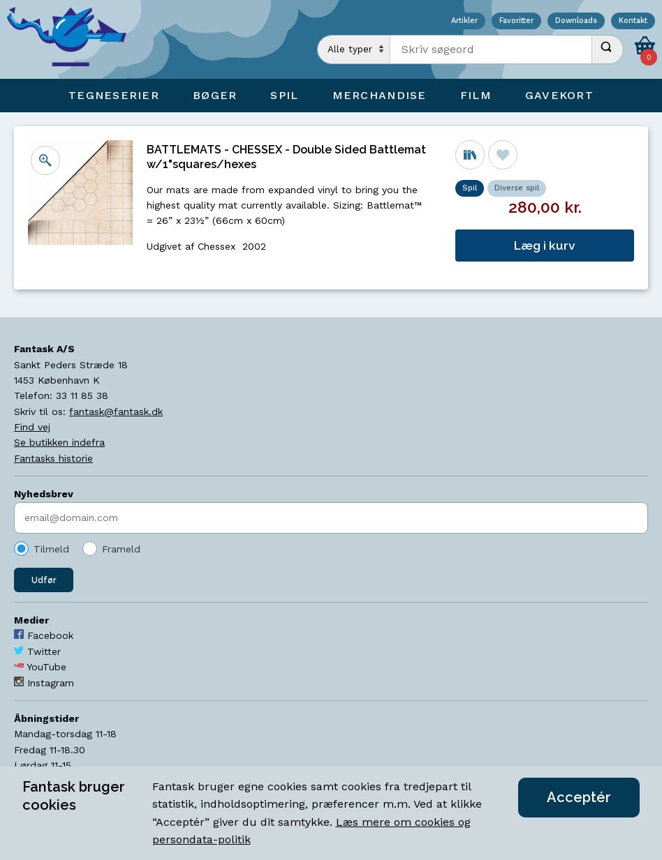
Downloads (576, 21)
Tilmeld (51, 549)
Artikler (464, 21)
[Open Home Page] (73, 39)
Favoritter (516, 21)
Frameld (121, 549)
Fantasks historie (53, 458)
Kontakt (633, 21)
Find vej (32, 426)
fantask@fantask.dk (116, 411)
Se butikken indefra (59, 442)
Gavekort (559, 95)
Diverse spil (516, 188)
